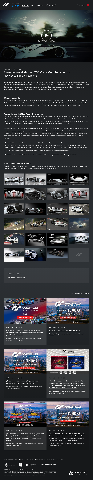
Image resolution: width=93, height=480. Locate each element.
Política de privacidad (27, 459)
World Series (9, 327)
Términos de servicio (11, 459)
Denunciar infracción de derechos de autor (51, 459)
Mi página (82, 5)
